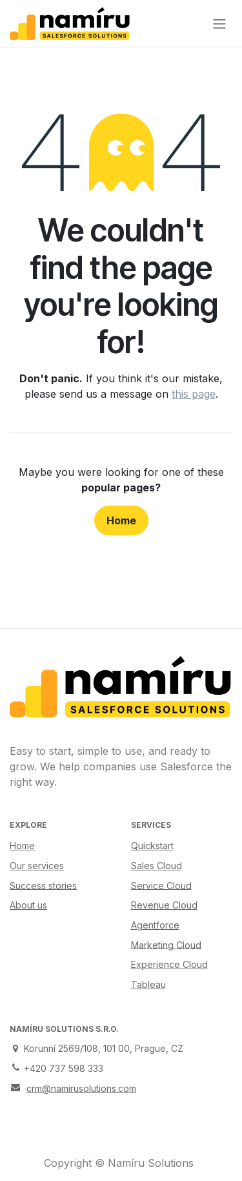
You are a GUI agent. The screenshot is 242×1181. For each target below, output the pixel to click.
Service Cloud (161, 884)
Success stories (43, 884)
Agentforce (155, 924)
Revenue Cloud (164, 904)
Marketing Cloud (166, 944)
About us (28, 904)
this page (194, 393)
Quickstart (152, 845)
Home (121, 520)
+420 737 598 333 (63, 1068)
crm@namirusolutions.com (81, 1087)
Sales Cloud (156, 865)
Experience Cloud (169, 964)
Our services (37, 865)
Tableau (148, 984)
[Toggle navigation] (219, 23)
